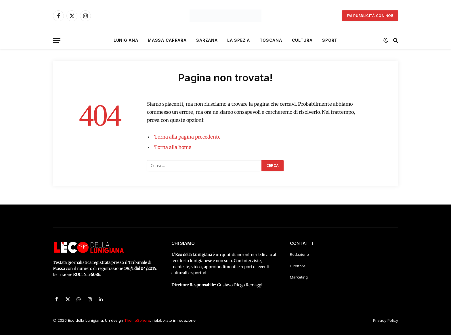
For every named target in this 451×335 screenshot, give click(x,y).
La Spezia (238, 40)
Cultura (302, 40)
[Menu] (56, 40)
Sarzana (206, 40)
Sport (329, 40)
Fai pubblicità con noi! (370, 16)
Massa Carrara (167, 40)
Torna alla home (172, 147)
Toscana (271, 40)
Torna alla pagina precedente (187, 137)
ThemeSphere (137, 320)
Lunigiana (126, 40)
